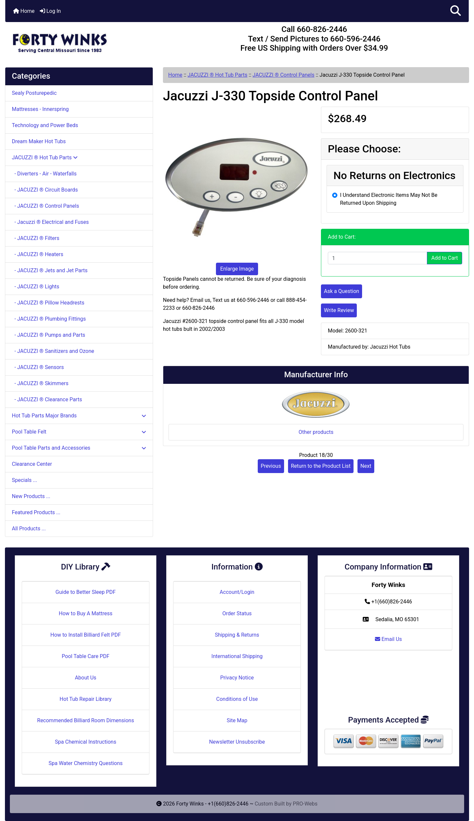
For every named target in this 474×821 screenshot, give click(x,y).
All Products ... (29, 528)
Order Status (237, 613)
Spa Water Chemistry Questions (85, 763)
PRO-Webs (305, 804)
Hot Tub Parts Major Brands (79, 415)
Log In (50, 11)
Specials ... (24, 480)
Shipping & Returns (237, 635)
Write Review (339, 310)
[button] (455, 11)
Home (24, 11)
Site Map (237, 720)
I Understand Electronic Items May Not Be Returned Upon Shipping (388, 199)
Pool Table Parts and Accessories (79, 448)
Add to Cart (444, 258)
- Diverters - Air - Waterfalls (44, 174)
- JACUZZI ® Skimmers (40, 383)
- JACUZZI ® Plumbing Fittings (49, 319)
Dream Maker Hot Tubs (39, 141)
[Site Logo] (82, 40)
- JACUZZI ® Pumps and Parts (48, 335)
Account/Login (237, 592)
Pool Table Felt (79, 432)
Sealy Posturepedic (34, 93)
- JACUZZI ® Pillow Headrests (48, 303)
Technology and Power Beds (45, 125)
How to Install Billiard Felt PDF (85, 635)
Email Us (388, 639)
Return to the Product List (321, 466)
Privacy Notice (237, 678)
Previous (271, 466)
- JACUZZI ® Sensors (38, 367)
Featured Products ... (36, 512)
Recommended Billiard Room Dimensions (85, 720)
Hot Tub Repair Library (86, 699)
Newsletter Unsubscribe (237, 742)
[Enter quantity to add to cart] (377, 258)
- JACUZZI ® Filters (35, 238)
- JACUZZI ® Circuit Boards (45, 190)
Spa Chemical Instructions (85, 742)
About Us (85, 678)
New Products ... (31, 496)
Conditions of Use (237, 699)
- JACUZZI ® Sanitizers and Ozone (53, 351)
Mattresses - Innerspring (40, 109)
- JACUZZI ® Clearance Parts (47, 399)
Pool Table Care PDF (86, 656)
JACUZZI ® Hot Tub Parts (218, 75)
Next (365, 466)
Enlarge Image (237, 269)
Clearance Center (32, 464)
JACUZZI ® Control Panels (283, 75)
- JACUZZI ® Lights (35, 286)
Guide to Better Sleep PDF (86, 592)
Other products (316, 432)
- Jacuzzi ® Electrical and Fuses (50, 222)
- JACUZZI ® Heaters (37, 254)
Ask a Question (341, 291)
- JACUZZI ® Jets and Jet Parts (50, 270)
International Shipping (236, 656)
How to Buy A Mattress (86, 613)
